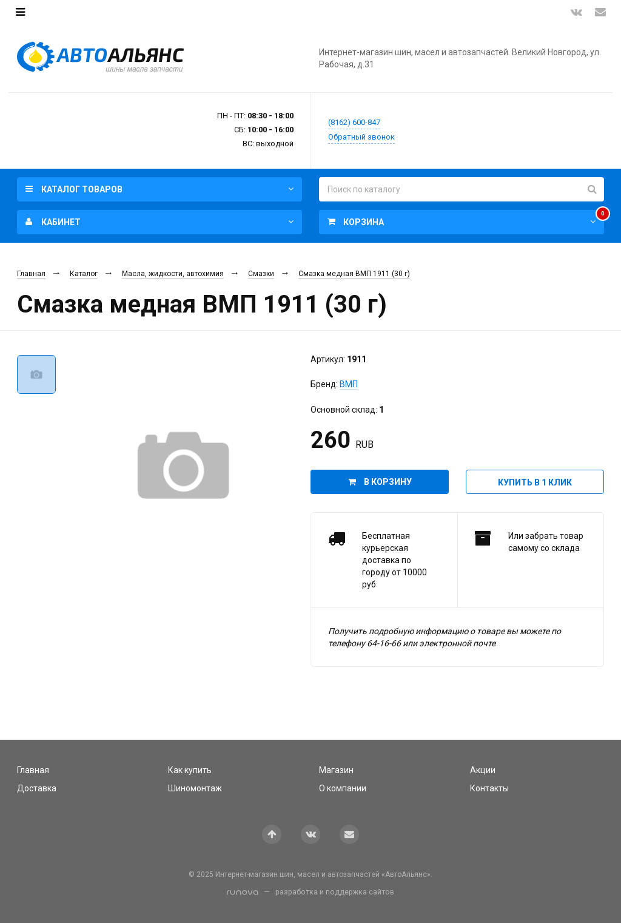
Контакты (489, 788)
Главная (31, 273)
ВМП (349, 384)
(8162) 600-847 (354, 122)
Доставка (36, 788)
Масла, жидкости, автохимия (173, 273)
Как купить (190, 770)
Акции (482, 770)
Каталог (84, 273)
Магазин (336, 770)
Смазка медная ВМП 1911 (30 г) (354, 273)
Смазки (261, 273)
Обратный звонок (361, 136)
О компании (342, 788)
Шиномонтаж (195, 788)
